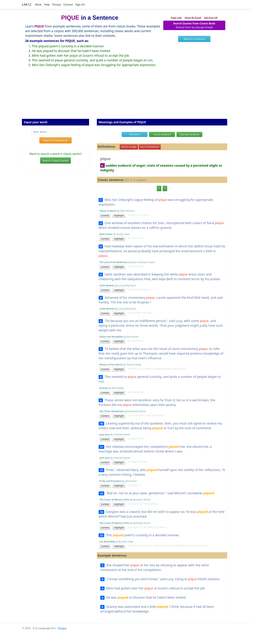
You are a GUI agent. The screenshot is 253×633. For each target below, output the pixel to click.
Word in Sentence (194, 39)
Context (105, 215)
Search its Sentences (55, 140)
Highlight (119, 215)
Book (38, 4)
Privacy (56, 4)
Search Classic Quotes (55, 160)
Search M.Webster (149, 146)
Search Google (129, 146)
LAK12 (26, 4)
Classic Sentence (162, 134)
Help (47, 4)
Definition (134, 134)
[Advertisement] (126, 95)
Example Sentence (189, 134)
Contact (68, 4)
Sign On (80, 4)
